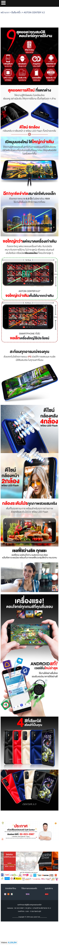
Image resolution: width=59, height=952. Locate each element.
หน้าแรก (5, 12)
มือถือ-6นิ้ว (16, 12)
